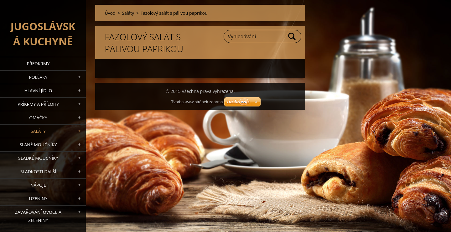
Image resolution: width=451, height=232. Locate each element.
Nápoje (38, 185)
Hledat (292, 36)
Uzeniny (38, 199)
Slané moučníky (38, 145)
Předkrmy (38, 64)
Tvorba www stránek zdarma (197, 102)
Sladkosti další (38, 172)
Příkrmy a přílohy (38, 104)
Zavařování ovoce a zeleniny (38, 216)
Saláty (38, 131)
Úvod (110, 13)
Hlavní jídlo (38, 91)
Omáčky (38, 118)
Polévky (38, 77)
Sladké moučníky (38, 158)
